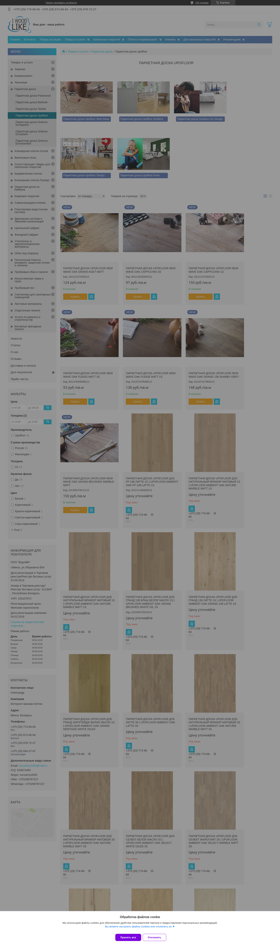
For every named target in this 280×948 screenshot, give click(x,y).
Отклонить (157, 937)
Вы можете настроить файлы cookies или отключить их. (138, 928)
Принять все (128, 937)
